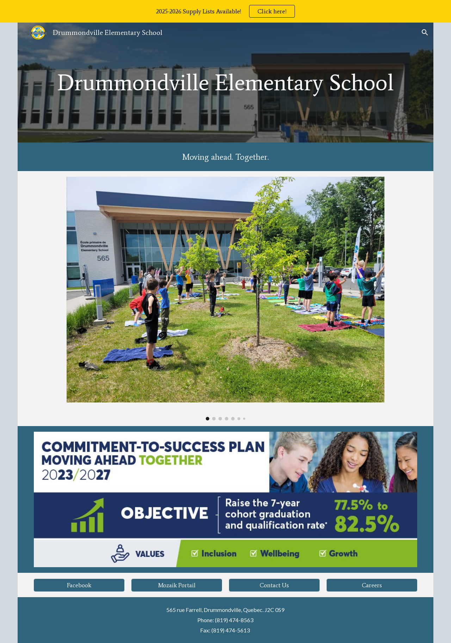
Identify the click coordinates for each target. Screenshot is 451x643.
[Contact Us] (274, 585)
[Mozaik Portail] (176, 585)
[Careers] (371, 585)
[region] (225, 11)
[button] (424, 32)
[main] (225, 82)
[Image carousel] (226, 298)
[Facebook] (79, 585)
